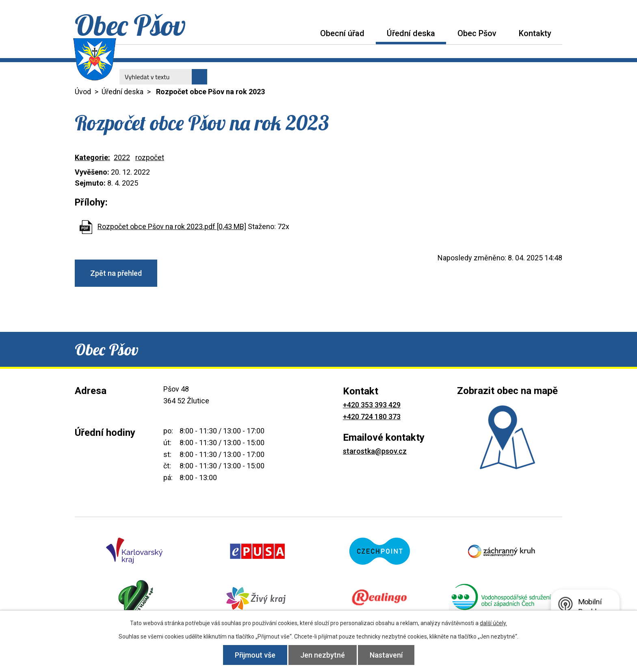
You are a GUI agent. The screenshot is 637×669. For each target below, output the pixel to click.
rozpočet (149, 157)
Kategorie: (92, 157)
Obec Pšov (476, 33)
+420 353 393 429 (372, 405)
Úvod (298, 33)
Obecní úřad (342, 33)
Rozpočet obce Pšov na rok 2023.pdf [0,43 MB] (172, 226)
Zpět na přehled (116, 273)
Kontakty (535, 33)
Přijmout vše (255, 655)
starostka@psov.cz (375, 451)
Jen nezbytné (322, 655)
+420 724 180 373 (372, 416)
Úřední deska (411, 33)
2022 (122, 157)
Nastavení (386, 655)
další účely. (493, 623)
